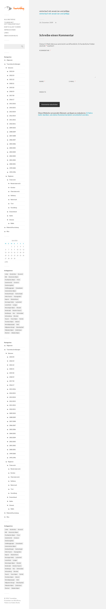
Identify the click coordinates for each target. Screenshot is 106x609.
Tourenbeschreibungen (13, 64)
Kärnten (13, 187)
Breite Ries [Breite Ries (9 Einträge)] (13, 274)
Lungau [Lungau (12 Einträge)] (15, 305)
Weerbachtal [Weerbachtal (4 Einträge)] (19, 327)
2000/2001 (12, 164)
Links (6, 33)
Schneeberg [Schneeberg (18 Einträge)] (8, 316)
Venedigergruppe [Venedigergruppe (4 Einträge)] (9, 324)
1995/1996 (12, 172)
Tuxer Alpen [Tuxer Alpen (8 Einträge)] (14, 319)
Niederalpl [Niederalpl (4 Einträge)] (8, 310)
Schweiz (11, 220)
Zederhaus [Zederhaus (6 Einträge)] (18, 330)
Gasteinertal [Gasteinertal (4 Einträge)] (8, 282)
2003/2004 (12, 152)
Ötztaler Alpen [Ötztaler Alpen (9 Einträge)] (15, 333)
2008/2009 (12, 132)
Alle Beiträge (9, 19)
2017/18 (11, 95)
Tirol (12, 203)
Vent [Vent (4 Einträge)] (17, 324)
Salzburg (13, 195)
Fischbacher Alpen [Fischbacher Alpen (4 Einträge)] (10, 279)
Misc (8, 231)
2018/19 (11, 91)
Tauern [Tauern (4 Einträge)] (7, 319)
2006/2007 (12, 140)
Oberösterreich (15, 191)
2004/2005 (12, 148)
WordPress (17, 600)
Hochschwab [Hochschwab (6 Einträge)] (18, 293)
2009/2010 (12, 128)
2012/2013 (12, 116)
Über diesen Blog (11, 35)
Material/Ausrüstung (13, 227)
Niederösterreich (15, 183)
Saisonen (10, 68)
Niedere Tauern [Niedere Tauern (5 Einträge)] (17, 310)
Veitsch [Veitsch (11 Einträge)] (17, 321)
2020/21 (11, 83)
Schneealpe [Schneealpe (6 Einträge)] (20, 313)
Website (42, 92)
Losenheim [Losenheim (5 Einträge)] (8, 305)
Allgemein (10, 60)
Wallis (12, 223)
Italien (11, 216)
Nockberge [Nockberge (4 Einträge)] (8, 313)
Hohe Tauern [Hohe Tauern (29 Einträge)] (8, 296)
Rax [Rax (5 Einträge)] (14, 313)
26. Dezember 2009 (46, 22)
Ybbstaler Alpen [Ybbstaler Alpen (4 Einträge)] (9, 330)
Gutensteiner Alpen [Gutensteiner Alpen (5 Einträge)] (10, 291)
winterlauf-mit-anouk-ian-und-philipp (54, 13)
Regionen (10, 176)
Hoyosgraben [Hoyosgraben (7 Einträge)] (17, 296)
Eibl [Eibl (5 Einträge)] (6, 277)
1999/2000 (12, 168)
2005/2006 (12, 144)
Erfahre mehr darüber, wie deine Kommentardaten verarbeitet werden (65, 114)
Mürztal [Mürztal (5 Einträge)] (19, 307)
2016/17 (11, 99)
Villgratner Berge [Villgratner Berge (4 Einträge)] (9, 327)
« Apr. (6, 262)
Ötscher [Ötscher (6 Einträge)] (7, 333)
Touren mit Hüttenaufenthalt (12, 23)
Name (42, 81)
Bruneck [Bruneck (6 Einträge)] (20, 274)
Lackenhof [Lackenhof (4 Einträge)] (18, 302)
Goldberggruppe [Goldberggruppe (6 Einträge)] (9, 288)
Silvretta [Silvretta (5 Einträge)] (16, 316)
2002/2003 (12, 156)
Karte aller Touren (12, 27)
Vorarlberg (14, 207)
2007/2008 (12, 136)
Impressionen (10, 30)
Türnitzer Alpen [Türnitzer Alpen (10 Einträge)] (9, 321)
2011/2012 (12, 120)
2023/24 (11, 71)
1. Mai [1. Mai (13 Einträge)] (6, 274)
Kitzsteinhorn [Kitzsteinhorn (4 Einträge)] (14, 299)
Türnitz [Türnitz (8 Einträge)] (21, 319)
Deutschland (13, 211)
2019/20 (11, 87)
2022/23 (11, 75)
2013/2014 (12, 112)
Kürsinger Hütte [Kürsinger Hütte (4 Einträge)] (9, 302)
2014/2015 (12, 107)
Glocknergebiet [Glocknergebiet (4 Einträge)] (9, 285)
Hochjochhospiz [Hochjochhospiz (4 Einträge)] (9, 293)
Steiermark (14, 199)
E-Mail (72, 81)
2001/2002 (12, 160)
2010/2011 (12, 124)
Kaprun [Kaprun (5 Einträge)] (7, 299)
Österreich (12, 180)
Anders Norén (15, 603)
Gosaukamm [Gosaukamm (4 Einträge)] (19, 288)
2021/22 (11, 79)
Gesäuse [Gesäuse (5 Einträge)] (16, 282)
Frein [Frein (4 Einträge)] (18, 279)
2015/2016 (12, 103)
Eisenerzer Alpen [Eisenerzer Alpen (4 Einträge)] (13, 277)
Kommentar (45, 50)
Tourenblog (12, 598)
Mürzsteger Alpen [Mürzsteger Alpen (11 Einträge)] (10, 307)
